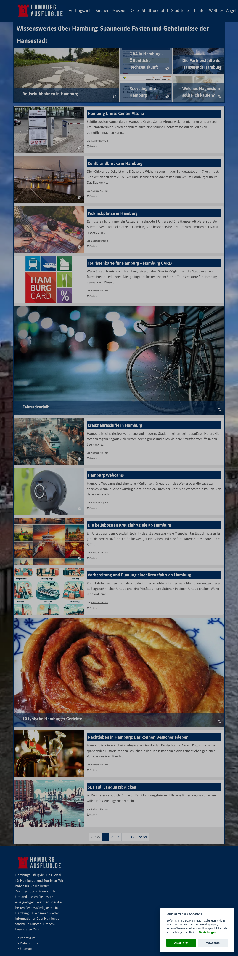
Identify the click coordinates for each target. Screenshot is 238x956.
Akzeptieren (181, 942)
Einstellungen (207, 932)
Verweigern (213, 942)
